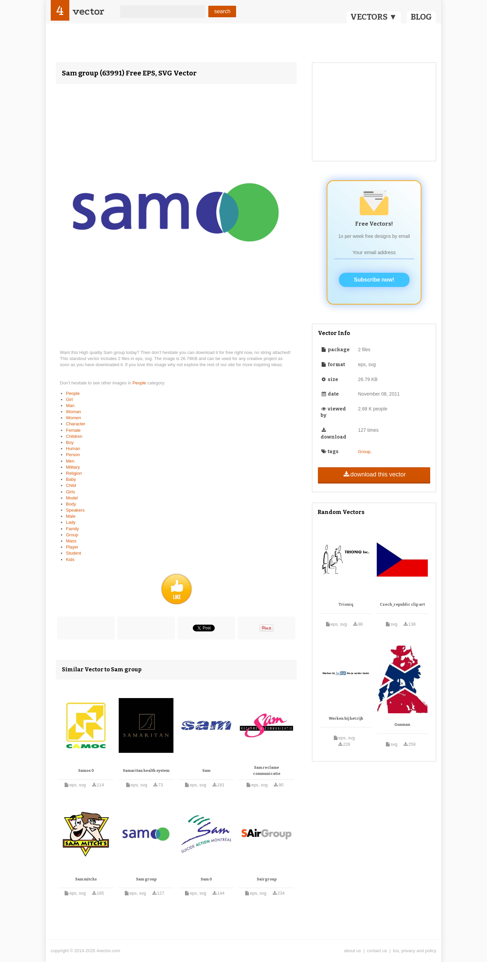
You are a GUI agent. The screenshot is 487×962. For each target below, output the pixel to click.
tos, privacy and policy (414, 950)
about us (352, 950)
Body (71, 504)
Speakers (75, 510)
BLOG (421, 17)
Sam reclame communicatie (266, 770)
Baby (71, 479)
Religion (74, 473)
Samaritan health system (146, 770)
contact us (377, 950)
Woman (73, 411)
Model (72, 497)
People (140, 382)
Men (70, 461)
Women (73, 417)
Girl (69, 399)
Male (70, 516)
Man (70, 405)
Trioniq (346, 604)
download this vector (373, 474)
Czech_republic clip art (402, 604)
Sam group (146, 879)
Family (72, 528)
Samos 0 (86, 770)
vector (88, 11)
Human (73, 448)
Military (73, 467)
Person (73, 454)
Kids (70, 559)
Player (72, 547)
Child (71, 485)
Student (73, 553)
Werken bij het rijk (346, 718)
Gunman (402, 724)
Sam (206, 770)
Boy (69, 442)
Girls (70, 491)
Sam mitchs (86, 879)
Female (73, 430)
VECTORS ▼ (373, 17)
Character (75, 423)
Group (72, 534)
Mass (71, 540)
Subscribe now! (374, 280)
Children (74, 436)
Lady (70, 522)
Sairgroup (267, 879)
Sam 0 (206, 879)
